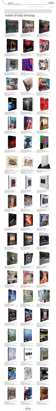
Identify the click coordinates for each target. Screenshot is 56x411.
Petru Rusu (22, 13)
